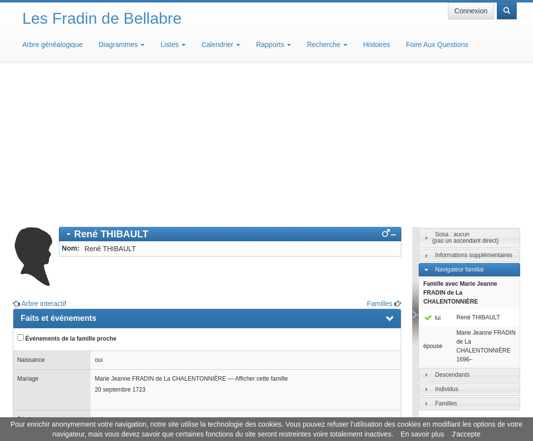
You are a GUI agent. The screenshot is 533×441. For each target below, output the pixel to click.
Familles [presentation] (36, 296)
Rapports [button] (273, 44)
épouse (432, 200)
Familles (379, 158)
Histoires (376, 44)
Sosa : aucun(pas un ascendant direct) (465, 92)
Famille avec (460, 147)
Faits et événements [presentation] (59, 173)
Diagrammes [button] (121, 44)
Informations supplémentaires (473, 109)
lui (431, 172)
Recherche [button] (327, 44)
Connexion (470, 11)
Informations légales (225, 411)
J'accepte (466, 434)
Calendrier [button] (220, 44)
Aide (269, 411)
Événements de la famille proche (67, 193)
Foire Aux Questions (437, 44)
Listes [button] (172, 44)
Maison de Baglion (310, 411)
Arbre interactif (43, 158)
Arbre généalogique (52, 44)
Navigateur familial (459, 124)
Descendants (452, 229)
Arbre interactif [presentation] (49, 318)
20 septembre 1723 (120, 244)
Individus (446, 243)
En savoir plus (422, 434)
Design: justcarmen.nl (487, 384)
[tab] (230, 89)
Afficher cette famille (261, 233)
